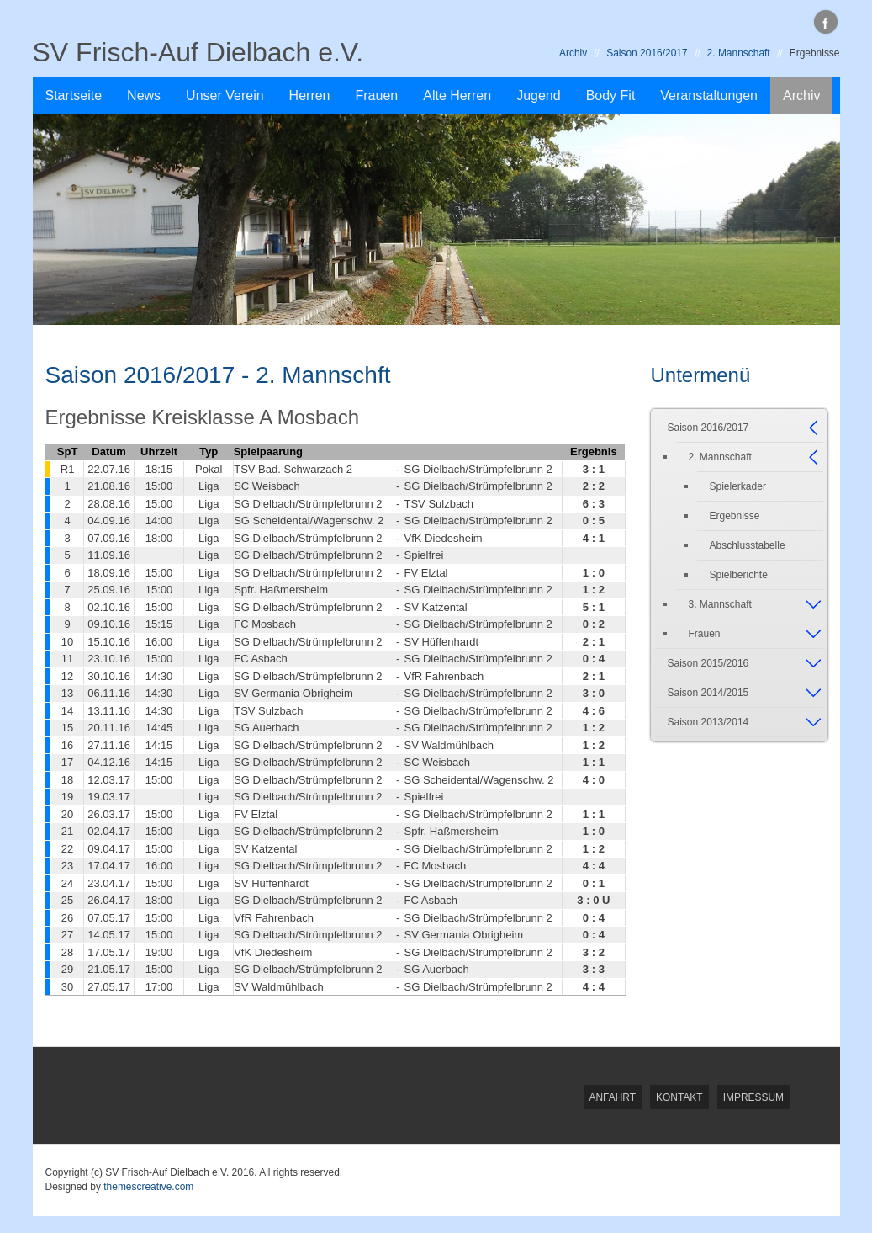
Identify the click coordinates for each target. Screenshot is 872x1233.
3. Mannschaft (720, 604)
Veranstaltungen (709, 95)
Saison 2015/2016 (708, 663)
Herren (309, 95)
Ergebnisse (735, 516)
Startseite (74, 95)
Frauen (377, 95)
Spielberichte (739, 575)
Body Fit (611, 95)
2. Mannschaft (738, 53)
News (144, 95)
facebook (826, 22)
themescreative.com (148, 1187)
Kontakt (679, 1097)
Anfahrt (613, 1097)
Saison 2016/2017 (646, 53)
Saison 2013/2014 (708, 722)
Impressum (753, 1097)
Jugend (538, 95)
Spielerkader (738, 486)
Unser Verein (225, 95)
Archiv (573, 53)
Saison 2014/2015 (708, 693)
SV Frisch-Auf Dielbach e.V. (198, 52)
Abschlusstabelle (747, 545)
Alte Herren (457, 95)
